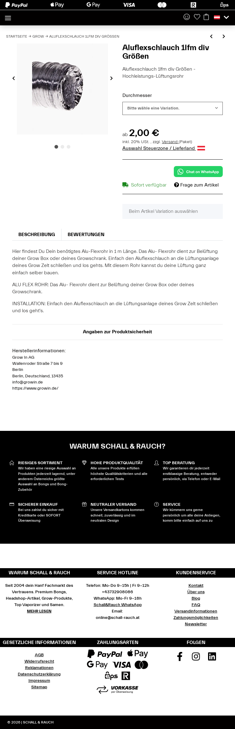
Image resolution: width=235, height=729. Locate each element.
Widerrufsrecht (39, 661)
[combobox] (172, 108)
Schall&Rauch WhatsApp (118, 604)
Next (111, 78)
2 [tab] (62, 147)
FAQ (196, 604)
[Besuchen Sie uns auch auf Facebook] (180, 658)
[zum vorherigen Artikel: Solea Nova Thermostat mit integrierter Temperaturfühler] (211, 36)
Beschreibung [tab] (36, 234)
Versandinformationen (195, 611)
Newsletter (196, 624)
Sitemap (39, 687)
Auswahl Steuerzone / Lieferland (163, 148)
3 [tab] (68, 147)
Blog (196, 598)
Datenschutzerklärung (39, 674)
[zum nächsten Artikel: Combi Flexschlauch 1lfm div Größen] (224, 36)
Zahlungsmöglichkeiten (195, 617)
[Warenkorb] (206, 17)
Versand (170, 141)
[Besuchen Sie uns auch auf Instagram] (196, 658)
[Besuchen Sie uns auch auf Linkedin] (212, 658)
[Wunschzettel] (197, 17)
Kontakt (195, 585)
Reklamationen (39, 667)
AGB (39, 655)
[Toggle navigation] (8, 15)
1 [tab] (56, 147)
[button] (186, 17)
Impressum (39, 680)
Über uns (196, 592)
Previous (14, 78)
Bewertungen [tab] (86, 234)
